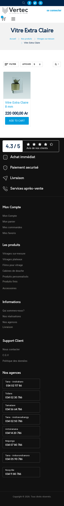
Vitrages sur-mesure (45, 39)
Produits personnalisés (15, 276)
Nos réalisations (12, 316)
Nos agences (10, 322)
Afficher (26, 64)
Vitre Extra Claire (32, 42)
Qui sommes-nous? (14, 311)
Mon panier (9, 221)
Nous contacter (11, 349)
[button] (57, 64)
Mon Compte (10, 216)
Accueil (13, 39)
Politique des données (15, 361)
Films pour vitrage (13, 265)
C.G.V (6, 355)
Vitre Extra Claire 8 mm (16, 105)
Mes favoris (9, 233)
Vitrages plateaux (12, 259)
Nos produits (26, 39)
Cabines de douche (13, 271)
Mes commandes (12, 227)
